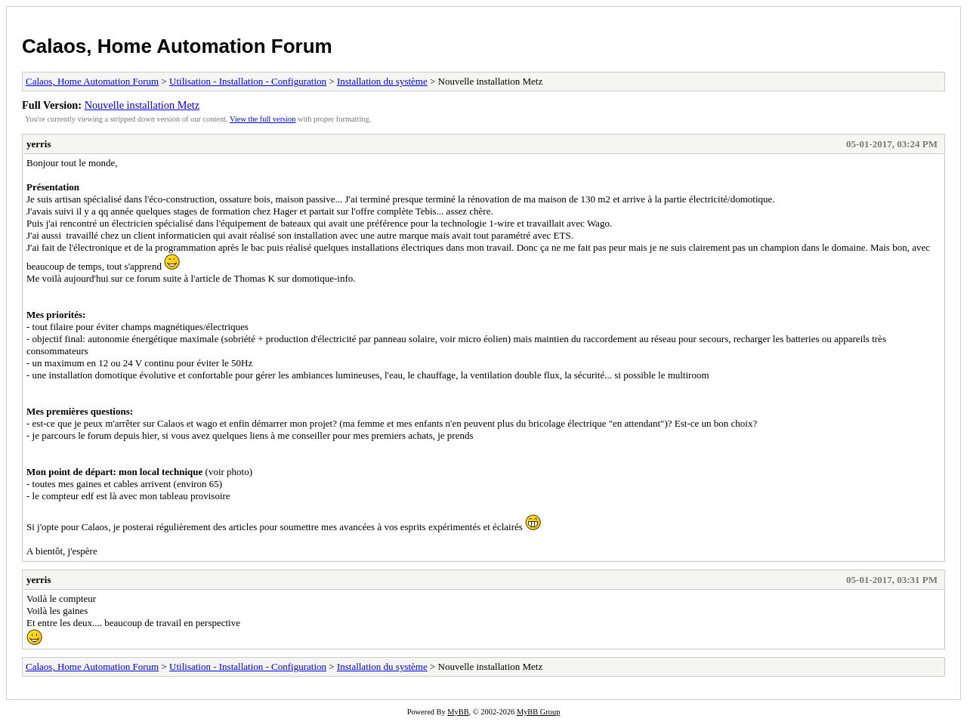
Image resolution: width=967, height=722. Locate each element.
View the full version (262, 119)
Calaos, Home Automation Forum (177, 46)
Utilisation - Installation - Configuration (247, 81)
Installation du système (382, 81)
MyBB (457, 712)
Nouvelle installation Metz (142, 105)
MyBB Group (538, 712)
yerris (38, 144)
